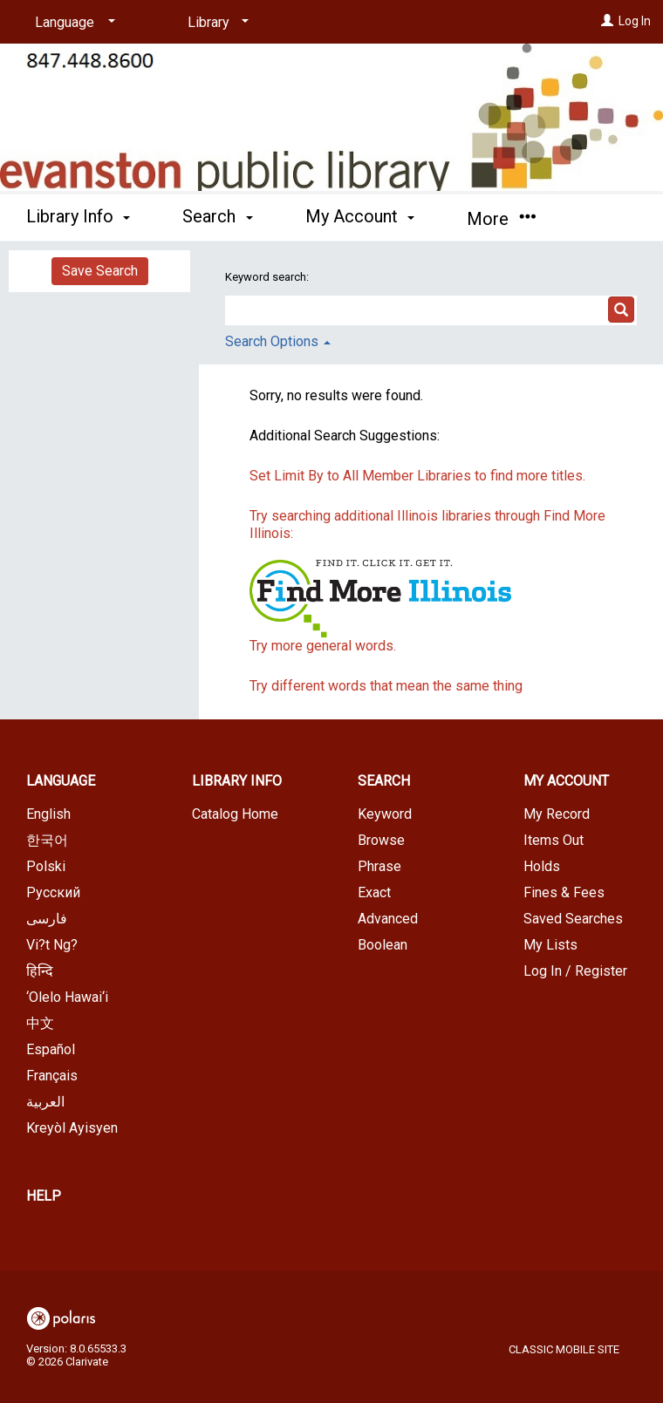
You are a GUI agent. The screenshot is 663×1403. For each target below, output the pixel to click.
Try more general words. (322, 645)
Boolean (382, 944)
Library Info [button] (78, 216)
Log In (635, 21)
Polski (45, 866)
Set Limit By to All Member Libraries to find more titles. (417, 475)
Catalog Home (235, 814)
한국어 (47, 840)
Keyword (385, 814)
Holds (541, 866)
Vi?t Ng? (52, 944)
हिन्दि (39, 971)
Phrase (379, 866)
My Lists (550, 944)
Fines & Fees (564, 892)
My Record (556, 814)
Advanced (388, 918)
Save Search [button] (100, 270)
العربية (45, 1101)
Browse (381, 840)
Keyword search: (268, 276)
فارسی (46, 918)
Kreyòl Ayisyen (72, 1128)
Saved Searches (573, 918)
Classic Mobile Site (564, 1349)
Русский (53, 892)
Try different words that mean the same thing (386, 686)
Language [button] (60, 781)
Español (50, 1049)
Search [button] (217, 216)
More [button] (501, 218)
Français (52, 1075)
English (48, 814)
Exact (374, 892)
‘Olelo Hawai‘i (67, 997)
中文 (40, 1023)
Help (43, 1196)
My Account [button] (359, 216)
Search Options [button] (278, 341)
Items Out (553, 840)
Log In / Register (575, 971)
